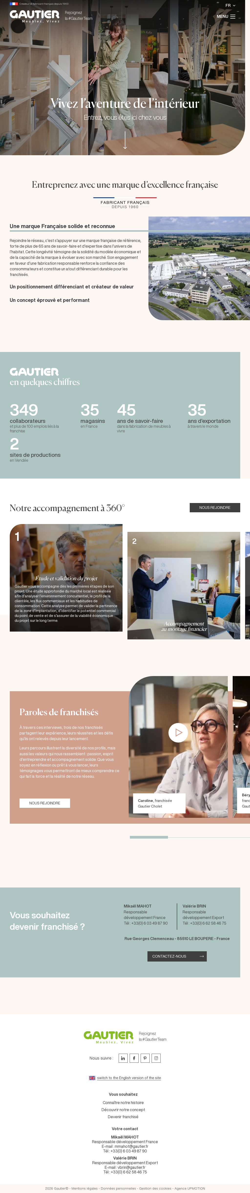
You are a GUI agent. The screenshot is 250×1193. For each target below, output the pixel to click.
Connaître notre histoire (123, 1103)
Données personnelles (118, 1188)
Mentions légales (85, 1188)
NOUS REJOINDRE (214, 507)
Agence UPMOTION (190, 1188)
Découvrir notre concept (123, 1110)
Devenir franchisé (123, 1117)
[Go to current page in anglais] (125, 1078)
